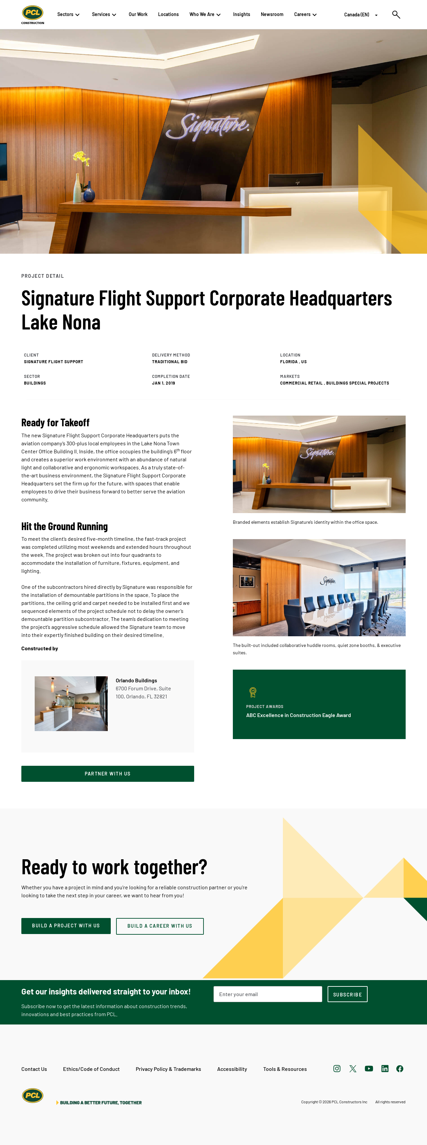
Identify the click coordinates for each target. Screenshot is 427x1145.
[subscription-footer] (348, 994)
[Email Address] (268, 994)
